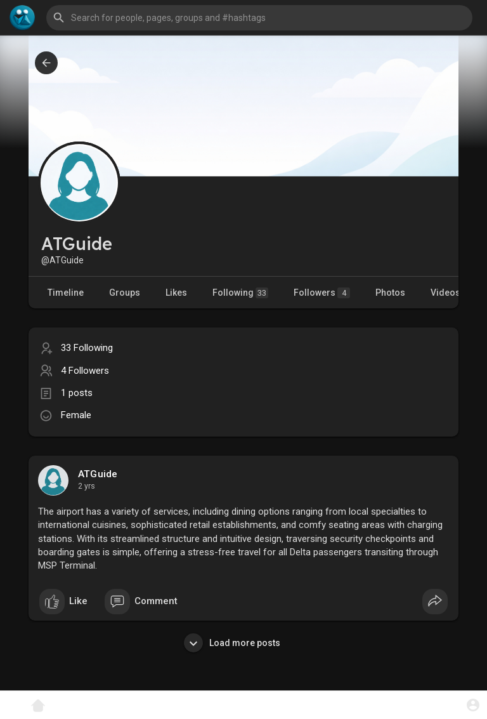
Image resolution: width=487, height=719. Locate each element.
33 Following (87, 347)
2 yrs (86, 486)
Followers (322, 292)
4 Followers (85, 370)
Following (240, 292)
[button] (259, 17)
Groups (124, 292)
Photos (390, 292)
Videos (445, 292)
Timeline (66, 292)
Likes (176, 292)
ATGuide (97, 474)
